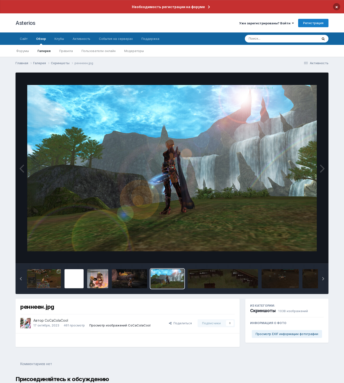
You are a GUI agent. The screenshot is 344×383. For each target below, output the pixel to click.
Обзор (41, 41)
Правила (66, 51)
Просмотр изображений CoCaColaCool (119, 325)
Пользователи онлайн (98, 51)
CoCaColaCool (56, 320)
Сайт (23, 39)
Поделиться (180, 323)
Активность (81, 39)
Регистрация (313, 23)
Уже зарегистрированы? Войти (266, 23)
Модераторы (134, 51)
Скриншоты (263, 310)
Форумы (22, 51)
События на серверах (116, 39)
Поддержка (150, 39)
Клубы (59, 39)
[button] (21, 278)
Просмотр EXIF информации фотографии (287, 334)
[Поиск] (272, 38)
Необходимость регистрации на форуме (168, 7)
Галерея (44, 51)
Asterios (25, 23)
